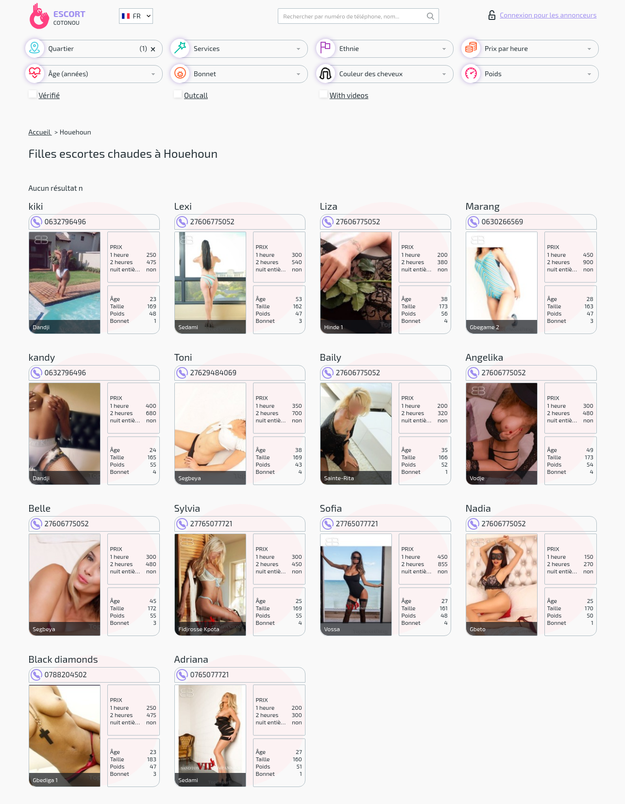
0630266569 (496, 221)
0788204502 (59, 674)
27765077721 (204, 523)
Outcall (196, 95)
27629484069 (206, 372)
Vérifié (49, 95)
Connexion (542, 15)
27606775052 (205, 221)
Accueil (40, 132)
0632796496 (58, 221)
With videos (349, 95)
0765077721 (202, 674)
